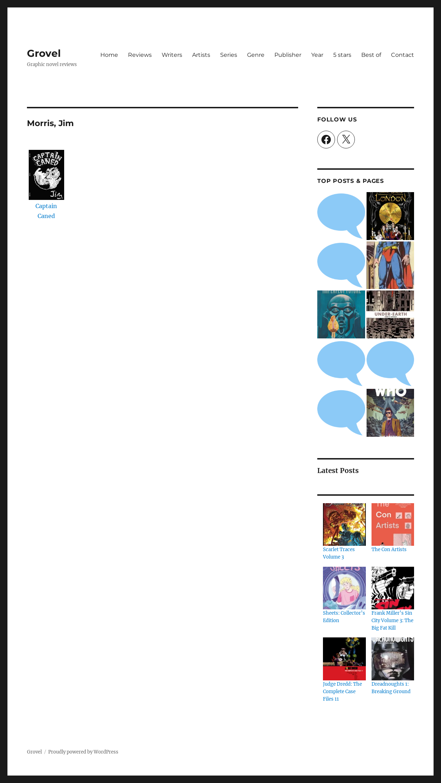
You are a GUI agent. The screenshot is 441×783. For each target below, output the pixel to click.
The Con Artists (389, 550)
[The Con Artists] (393, 524)
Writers (172, 54)
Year (317, 54)
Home (109, 54)
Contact (402, 54)
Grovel (44, 53)
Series (228, 54)
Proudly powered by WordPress (83, 752)
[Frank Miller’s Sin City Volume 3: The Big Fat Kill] (393, 588)
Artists (201, 54)
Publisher (287, 54)
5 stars (342, 54)
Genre (255, 54)
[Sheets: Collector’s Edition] (344, 588)
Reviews (140, 54)
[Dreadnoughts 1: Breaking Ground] (393, 658)
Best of (371, 54)
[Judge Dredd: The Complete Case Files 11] (344, 658)
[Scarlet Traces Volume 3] (344, 524)
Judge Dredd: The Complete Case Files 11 (342, 691)
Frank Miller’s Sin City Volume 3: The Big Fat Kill (392, 620)
